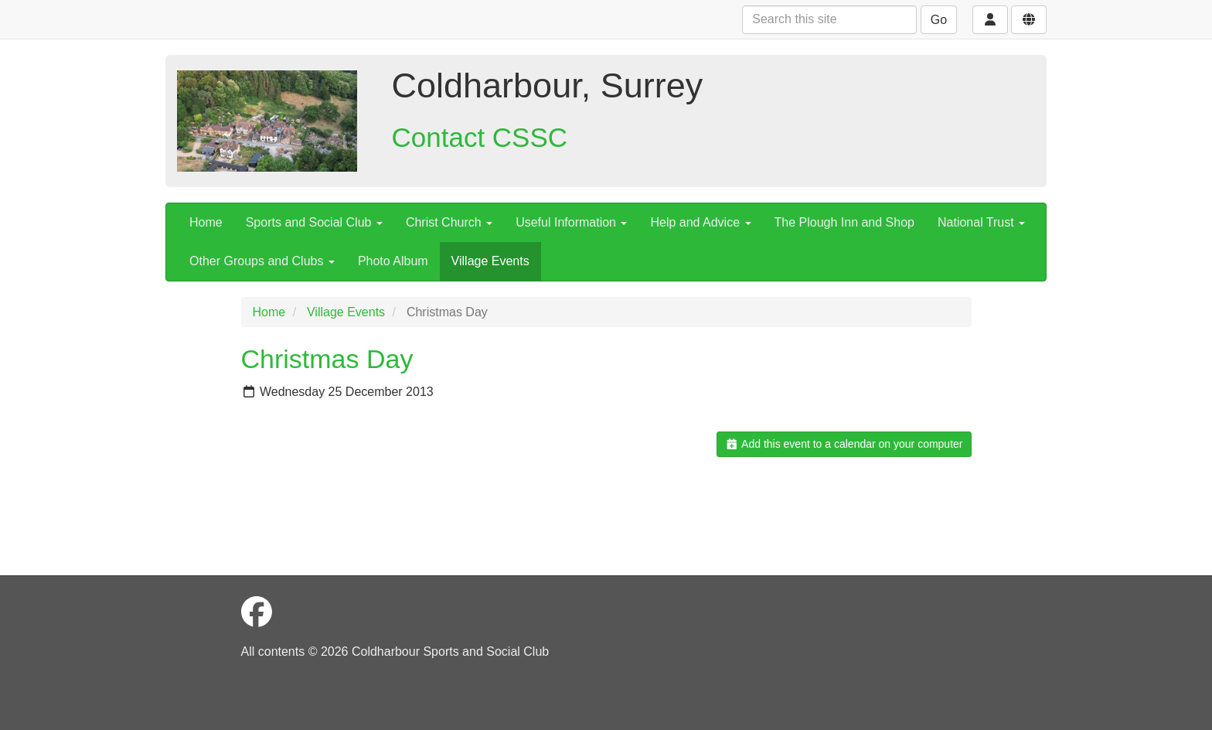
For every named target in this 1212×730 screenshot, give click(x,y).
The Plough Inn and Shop (844, 222)
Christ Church (449, 222)
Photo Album (393, 261)
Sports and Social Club (314, 222)
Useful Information (571, 222)
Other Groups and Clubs (262, 261)
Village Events (490, 261)
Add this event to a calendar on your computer (843, 444)
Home (206, 222)
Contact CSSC (480, 137)
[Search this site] (829, 19)
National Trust (981, 222)
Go (939, 19)
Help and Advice (700, 222)
